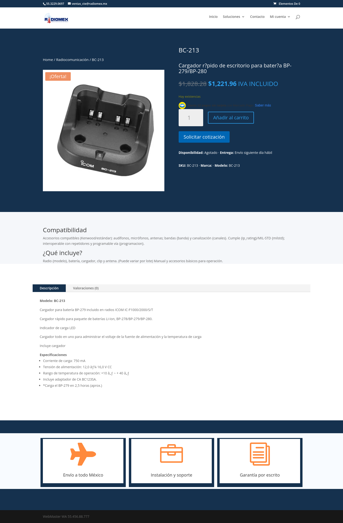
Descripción (49, 288)
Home (48, 59)
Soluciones (231, 17)
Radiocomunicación (72, 59)
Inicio (213, 17)
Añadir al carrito (231, 117)
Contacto (257, 17)
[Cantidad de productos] (191, 117)
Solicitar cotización (204, 137)
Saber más (263, 105)
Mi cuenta (278, 17)
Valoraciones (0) (86, 288)
